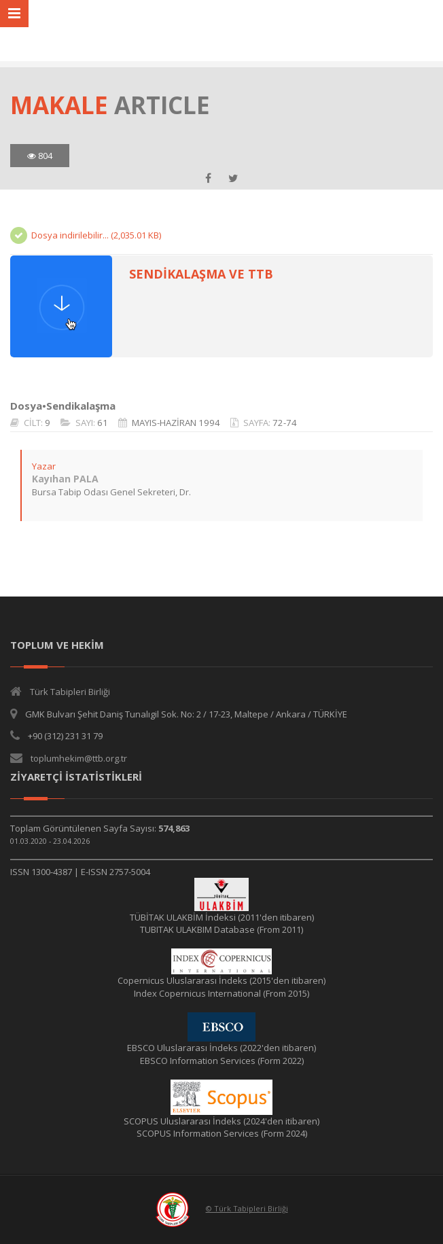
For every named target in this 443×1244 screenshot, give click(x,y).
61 (102, 422)
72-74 (284, 422)
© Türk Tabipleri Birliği (247, 1208)
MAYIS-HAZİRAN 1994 (176, 422)
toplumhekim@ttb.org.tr (79, 758)
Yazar (44, 466)
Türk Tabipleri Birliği (70, 692)
